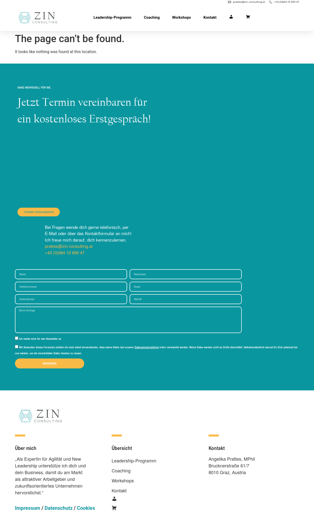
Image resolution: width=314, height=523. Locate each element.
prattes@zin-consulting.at (69, 246)
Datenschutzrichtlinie (147, 347)
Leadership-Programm (112, 17)
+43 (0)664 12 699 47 (64, 252)
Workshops (181, 17)
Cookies (86, 508)
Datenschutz (59, 508)
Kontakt (209, 17)
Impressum (27, 508)
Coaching (151, 17)
